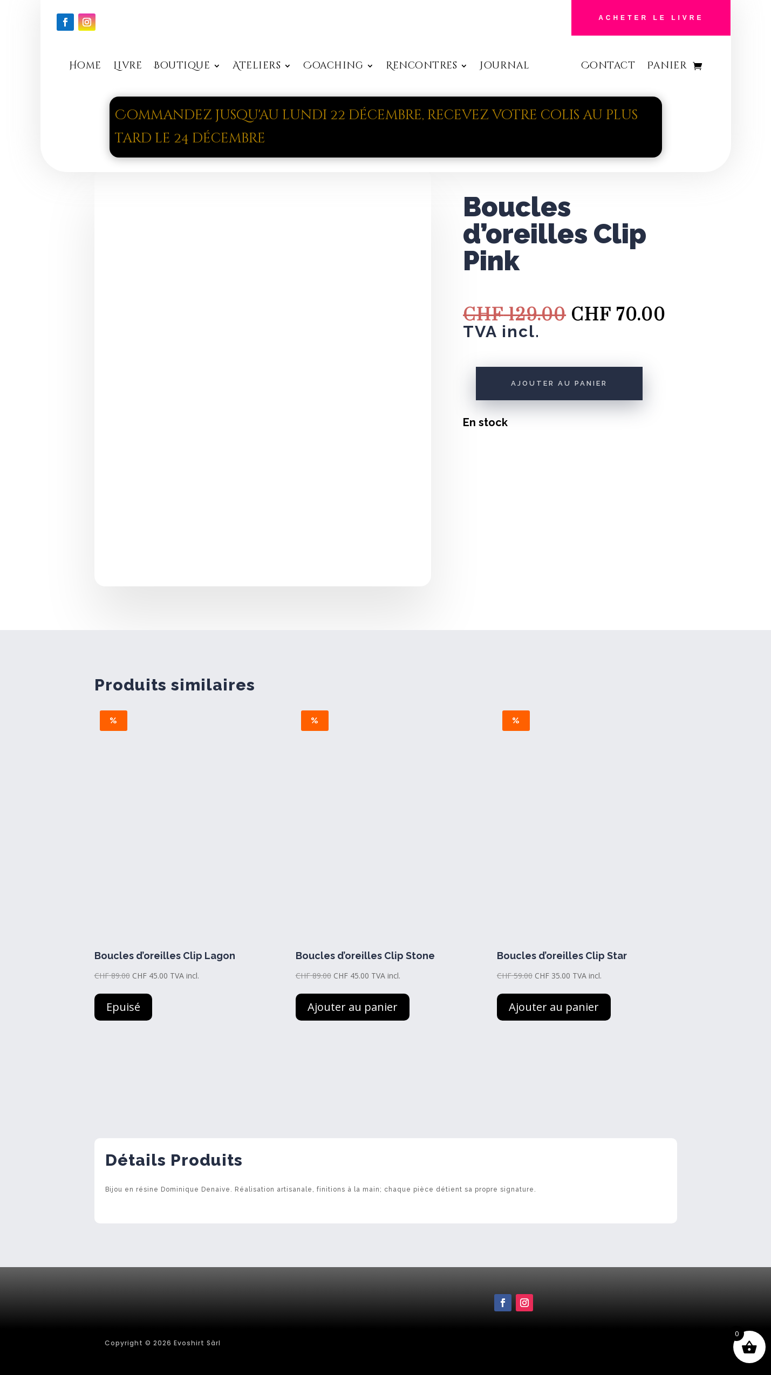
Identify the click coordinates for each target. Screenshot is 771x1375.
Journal (505, 67)
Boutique (182, 67)
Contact (608, 67)
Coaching (333, 67)
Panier (667, 67)
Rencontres (421, 67)
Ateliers (257, 67)
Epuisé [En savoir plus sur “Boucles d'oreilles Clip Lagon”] (123, 1007)
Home (85, 67)
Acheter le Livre (651, 18)
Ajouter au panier (559, 383)
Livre (127, 67)
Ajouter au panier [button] (353, 1007)
